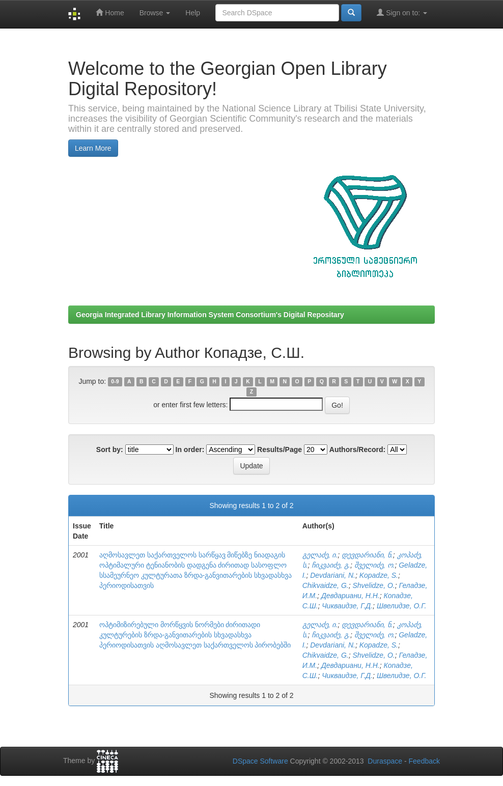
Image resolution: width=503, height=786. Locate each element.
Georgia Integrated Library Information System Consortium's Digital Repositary (210, 315)
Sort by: (109, 449)
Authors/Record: (357, 449)
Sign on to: (402, 12)
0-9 (115, 382)
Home (110, 12)
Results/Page (279, 449)
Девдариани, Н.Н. (350, 596)
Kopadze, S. (378, 575)
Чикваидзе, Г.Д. (347, 606)
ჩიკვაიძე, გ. (331, 565)
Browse (155, 13)
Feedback (424, 761)
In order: (190, 449)
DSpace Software (260, 761)
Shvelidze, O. (373, 585)
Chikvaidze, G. (325, 585)
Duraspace (385, 761)
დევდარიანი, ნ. (367, 555)
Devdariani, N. (332, 575)
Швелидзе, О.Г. (401, 606)
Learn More (93, 148)
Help (192, 13)
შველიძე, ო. (374, 565)
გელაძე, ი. (320, 555)
